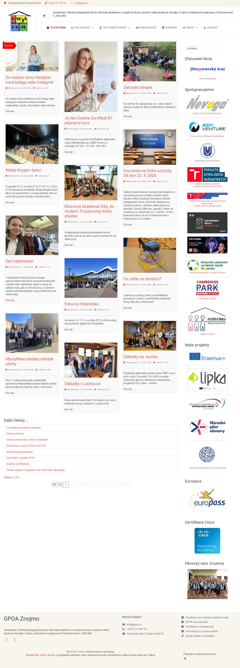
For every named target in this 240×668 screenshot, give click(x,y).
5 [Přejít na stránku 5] (87, 484)
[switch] (46, 16)
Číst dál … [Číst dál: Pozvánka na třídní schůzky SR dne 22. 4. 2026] (128, 224)
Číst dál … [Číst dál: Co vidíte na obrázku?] (128, 308)
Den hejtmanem (20, 261)
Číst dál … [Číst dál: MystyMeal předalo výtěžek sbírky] (11, 393)
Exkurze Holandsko (82, 304)
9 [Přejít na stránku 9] (109, 484)
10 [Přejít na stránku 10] (115, 484)
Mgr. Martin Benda (45, 655)
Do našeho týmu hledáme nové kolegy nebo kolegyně (29, 80)
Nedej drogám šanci (23, 170)
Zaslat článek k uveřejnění (197, 635)
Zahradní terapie (137, 87)
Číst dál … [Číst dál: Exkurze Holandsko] (70, 329)
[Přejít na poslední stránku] (127, 484)
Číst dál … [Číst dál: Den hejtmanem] (11, 300)
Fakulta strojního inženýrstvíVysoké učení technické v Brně (207, 185)
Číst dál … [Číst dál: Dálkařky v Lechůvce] (70, 409)
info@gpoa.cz (81, 3)
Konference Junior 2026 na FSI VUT (27, 445)
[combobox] (201, 48)
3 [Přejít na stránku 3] (76, 484)
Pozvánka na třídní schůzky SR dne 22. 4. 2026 (147, 173)
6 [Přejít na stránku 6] (93, 484)
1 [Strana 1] (65, 484)
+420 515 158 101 (57, 3)
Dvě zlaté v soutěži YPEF (21, 457)
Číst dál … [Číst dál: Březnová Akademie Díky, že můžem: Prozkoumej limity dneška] (70, 245)
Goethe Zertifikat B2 (18, 463)
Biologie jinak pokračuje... (20, 451)
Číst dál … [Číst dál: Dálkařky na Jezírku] (128, 389)
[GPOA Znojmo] (20, 21)
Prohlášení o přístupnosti (197, 626)
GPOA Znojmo (77, 651)
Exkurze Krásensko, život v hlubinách (27, 439)
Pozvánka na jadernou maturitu (24, 427)
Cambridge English (207, 289)
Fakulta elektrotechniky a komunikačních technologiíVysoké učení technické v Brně (207, 201)
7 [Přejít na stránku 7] (98, 484)
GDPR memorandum (194, 622)
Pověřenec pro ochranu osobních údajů (205, 617)
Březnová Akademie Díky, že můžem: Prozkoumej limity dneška (89, 211)
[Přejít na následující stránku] (121, 484)
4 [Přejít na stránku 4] (82, 484)
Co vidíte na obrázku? (142, 279)
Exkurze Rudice (15, 433)
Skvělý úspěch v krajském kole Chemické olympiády (36, 470)
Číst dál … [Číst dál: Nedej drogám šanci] (11, 202)
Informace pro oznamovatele (199, 631)
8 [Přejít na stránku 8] (104, 484)
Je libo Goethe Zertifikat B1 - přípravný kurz (90, 120)
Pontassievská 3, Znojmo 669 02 (142, 633)
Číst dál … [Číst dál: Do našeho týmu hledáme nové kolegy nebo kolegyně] (11, 111)
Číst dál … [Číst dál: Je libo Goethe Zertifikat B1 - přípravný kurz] (70, 152)
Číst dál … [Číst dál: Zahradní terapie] (128, 116)
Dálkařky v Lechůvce (82, 383)
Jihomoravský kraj (207, 78)
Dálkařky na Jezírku (140, 356)
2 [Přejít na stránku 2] (71, 484)
